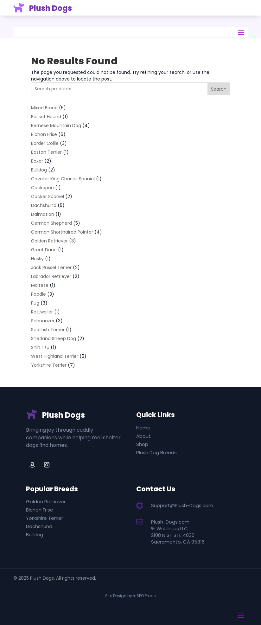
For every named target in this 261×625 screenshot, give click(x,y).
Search (218, 89)
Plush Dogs (63, 415)
